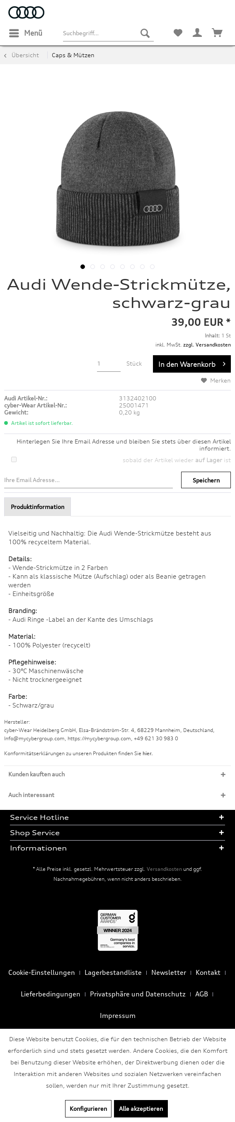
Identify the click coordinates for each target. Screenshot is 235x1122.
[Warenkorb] (217, 33)
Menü (25, 32)
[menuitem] (25, 33)
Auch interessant (31, 794)
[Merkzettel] (178, 33)
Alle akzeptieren (141, 1108)
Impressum (118, 1015)
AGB (201, 994)
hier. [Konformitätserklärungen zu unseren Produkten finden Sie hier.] (148, 753)
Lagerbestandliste (113, 972)
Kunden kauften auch (36, 774)
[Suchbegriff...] (108, 33)
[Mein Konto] (197, 33)
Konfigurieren (88, 1108)
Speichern (206, 480)
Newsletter (168, 972)
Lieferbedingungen (50, 994)
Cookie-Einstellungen (41, 972)
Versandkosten (164, 869)
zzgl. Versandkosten (207, 345)
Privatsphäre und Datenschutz (138, 994)
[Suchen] (145, 33)
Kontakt (208, 972)
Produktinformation (37, 506)
